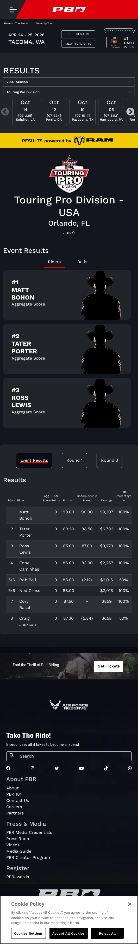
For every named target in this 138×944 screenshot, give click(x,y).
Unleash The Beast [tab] (16, 23)
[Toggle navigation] (13, 9)
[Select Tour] (69, 92)
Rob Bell (27, 579)
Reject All (107, 938)
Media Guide (18, 851)
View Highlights (78, 43)
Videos (13, 844)
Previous (5, 112)
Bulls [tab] (82, 261)
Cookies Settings (28, 938)
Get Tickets (109, 666)
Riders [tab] (54, 261)
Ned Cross (29, 590)
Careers (14, 806)
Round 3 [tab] (109, 460)
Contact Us (17, 800)
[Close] (129, 908)
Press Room (18, 838)
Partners (15, 813)
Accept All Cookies (68, 938)
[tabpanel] (69, 351)
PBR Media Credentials (29, 832)
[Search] (74, 756)
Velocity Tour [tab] (44, 23)
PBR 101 (13, 794)
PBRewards (17, 876)
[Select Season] (69, 82)
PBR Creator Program (28, 857)
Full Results (78, 34)
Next (130, 112)
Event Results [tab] (34, 460)
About (12, 787)
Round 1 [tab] (74, 460)
